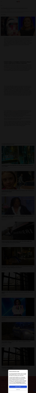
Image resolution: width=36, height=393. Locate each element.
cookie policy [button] (21, 375)
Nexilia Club (18, 389)
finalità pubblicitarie (19, 382)
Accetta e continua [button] (18, 386)
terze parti (23, 377)
